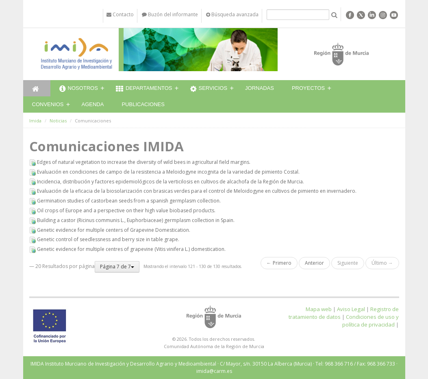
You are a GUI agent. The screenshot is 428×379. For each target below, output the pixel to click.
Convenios (48, 104)
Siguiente (347, 262)
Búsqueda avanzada (232, 14)
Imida (35, 121)
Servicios (209, 89)
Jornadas (259, 88)
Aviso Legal (351, 309)
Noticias (58, 121)
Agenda (93, 104)
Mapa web (319, 309)
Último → (382, 262)
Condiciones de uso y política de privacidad (370, 320)
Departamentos (144, 89)
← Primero (279, 262)
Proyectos (308, 88)
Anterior (314, 262)
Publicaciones (143, 104)
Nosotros (78, 89)
